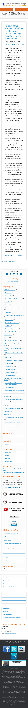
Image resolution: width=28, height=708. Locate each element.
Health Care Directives (10, 369)
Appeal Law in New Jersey (10, 536)
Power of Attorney (9, 387)
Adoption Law (8, 292)
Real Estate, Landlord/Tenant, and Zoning (13, 417)
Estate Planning (8, 363)
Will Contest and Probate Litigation (13, 408)
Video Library (7, 444)
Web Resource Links (7, 614)
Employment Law (9, 319)
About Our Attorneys (7, 577)
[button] (14, 9)
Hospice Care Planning (10, 372)
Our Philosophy (6, 608)
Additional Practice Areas (9, 289)
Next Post (20, 255)
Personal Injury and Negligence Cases (13, 298)
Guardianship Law (9, 366)
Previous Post (8, 255)
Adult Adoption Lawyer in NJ (11, 533)
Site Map (4, 602)
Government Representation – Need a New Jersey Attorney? (14, 540)
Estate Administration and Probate (13, 360)
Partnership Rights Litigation (14, 44)
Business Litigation (8, 334)
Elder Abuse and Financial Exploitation (14, 352)
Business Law (9, 42)
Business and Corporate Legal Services (13, 307)
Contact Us (5, 583)
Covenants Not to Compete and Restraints (14, 315)
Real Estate (7, 458)
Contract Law (8, 312)
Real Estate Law (21, 641)
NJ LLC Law (8, 325)
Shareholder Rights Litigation (11, 331)
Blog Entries (5, 593)
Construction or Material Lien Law (13, 422)
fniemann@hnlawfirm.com (12, 247)
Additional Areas (8, 461)
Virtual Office (5, 580)
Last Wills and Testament (10, 375)
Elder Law (6, 337)
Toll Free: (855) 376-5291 (14, 281)
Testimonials (6, 428)
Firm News (6, 414)
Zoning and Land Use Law (11, 425)
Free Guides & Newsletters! (9, 599)
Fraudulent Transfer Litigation (12, 322)
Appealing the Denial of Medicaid (12, 340)
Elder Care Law (8, 357)
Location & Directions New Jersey (10, 586)
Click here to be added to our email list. (11, 487)
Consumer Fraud (9, 295)
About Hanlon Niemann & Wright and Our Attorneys (12, 618)
